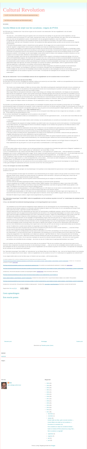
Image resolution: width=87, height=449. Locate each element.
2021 (48, 389)
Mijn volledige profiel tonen (14, 385)
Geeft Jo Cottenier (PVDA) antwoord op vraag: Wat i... (61, 428)
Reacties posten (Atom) (47, 345)
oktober (50, 418)
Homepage (44, 341)
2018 (48, 396)
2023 (48, 385)
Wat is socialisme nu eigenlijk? (55, 431)
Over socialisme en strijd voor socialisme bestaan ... (61, 426)
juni (49, 440)
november (50, 416)
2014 (48, 405)
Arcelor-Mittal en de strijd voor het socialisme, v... (60, 422)
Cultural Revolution (24, 10)
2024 (48, 383)
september (51, 433)
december (50, 413)
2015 (48, 403)
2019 (48, 394)
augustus (50, 436)
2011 (48, 411)
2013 (48, 407)
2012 (48, 409)
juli (49, 438)
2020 (48, 392)
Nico (10, 382)
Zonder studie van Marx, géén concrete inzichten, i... (61, 420)
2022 (48, 387)
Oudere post (79, 341)
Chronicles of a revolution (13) (55, 424)
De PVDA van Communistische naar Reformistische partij (18, 20)
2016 (48, 400)
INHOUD (3, 356)
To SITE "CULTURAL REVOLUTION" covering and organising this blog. (21, 15)
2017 (48, 398)
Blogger (53, 445)
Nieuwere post (8, 341)
